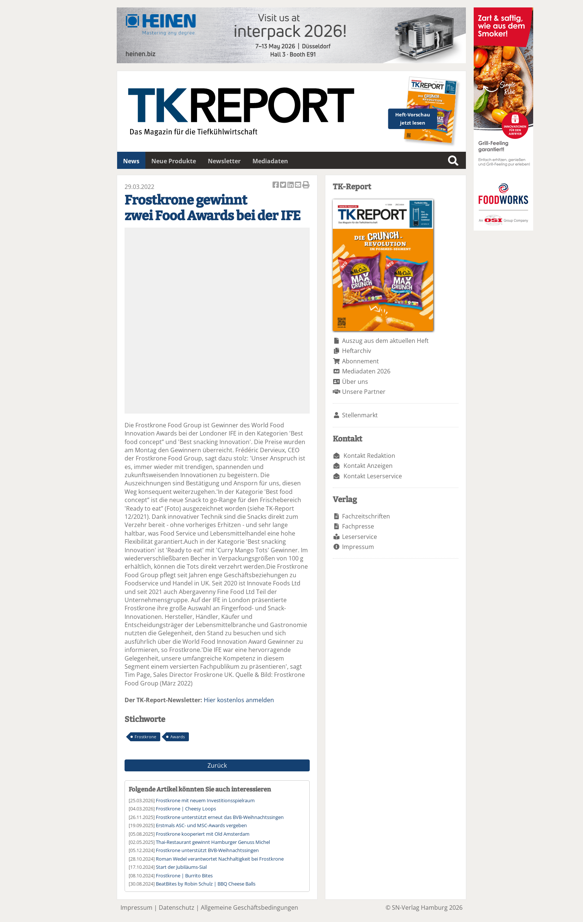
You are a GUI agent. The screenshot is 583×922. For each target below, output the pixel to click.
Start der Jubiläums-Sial (181, 867)
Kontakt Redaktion (369, 456)
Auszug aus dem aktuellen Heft (385, 341)
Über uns (355, 382)
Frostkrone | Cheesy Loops (186, 808)
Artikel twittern (283, 185)
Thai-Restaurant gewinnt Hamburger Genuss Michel (213, 842)
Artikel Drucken (306, 185)
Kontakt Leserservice (373, 476)
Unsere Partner (364, 392)
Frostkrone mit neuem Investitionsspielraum (205, 800)
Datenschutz (176, 907)
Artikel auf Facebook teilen (276, 185)
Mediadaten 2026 (366, 371)
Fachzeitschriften (366, 516)
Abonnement (360, 361)
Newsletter (224, 161)
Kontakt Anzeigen (368, 466)
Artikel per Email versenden (298, 185)
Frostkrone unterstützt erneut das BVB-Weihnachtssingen (220, 817)
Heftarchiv (356, 351)
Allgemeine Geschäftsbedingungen (249, 907)
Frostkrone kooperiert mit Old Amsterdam (202, 834)
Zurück (217, 765)
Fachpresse (358, 526)
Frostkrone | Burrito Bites (184, 875)
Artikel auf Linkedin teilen (291, 185)
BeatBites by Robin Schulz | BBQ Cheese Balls (205, 883)
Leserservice (359, 537)
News (131, 161)
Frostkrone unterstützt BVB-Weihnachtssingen (207, 850)
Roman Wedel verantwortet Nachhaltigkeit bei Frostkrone (220, 858)
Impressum (358, 547)
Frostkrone (145, 736)
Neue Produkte (173, 161)
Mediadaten (270, 161)
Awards (177, 736)
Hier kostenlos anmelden (239, 700)
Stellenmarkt (360, 415)
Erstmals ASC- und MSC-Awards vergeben (201, 825)
